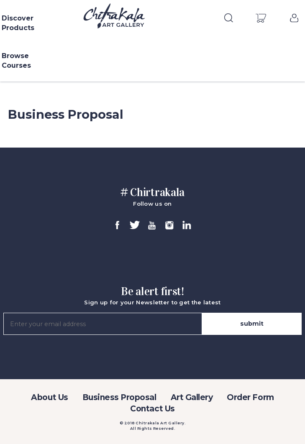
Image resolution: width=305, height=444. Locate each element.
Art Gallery (192, 397)
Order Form (250, 397)
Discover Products (18, 23)
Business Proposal (119, 397)
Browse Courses (16, 60)
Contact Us (152, 408)
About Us (49, 397)
